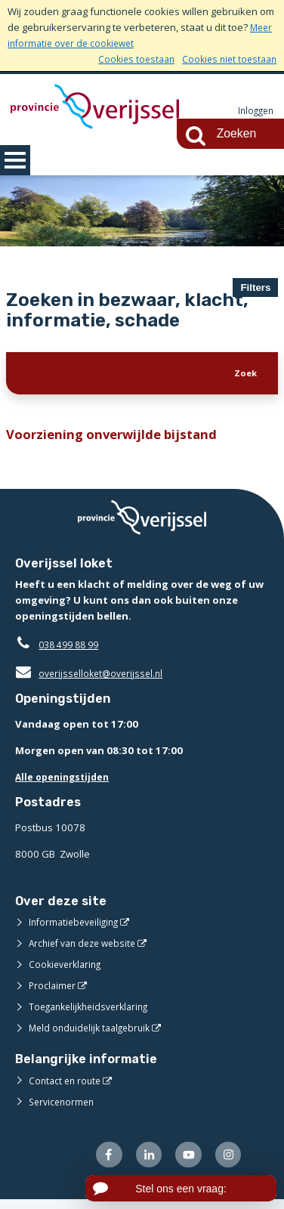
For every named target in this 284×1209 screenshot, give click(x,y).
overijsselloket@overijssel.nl (92, 680)
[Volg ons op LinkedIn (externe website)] (141, 1162)
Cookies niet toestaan (226, 59)
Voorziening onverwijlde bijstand (116, 440)
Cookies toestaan (128, 59)
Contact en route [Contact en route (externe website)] (67, 1086)
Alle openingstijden (65, 783)
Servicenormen (64, 1108)
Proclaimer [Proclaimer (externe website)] (53, 992)
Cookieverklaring (67, 971)
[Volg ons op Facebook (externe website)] (98, 1162)
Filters (255, 287)
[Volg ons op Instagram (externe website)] (227, 1162)
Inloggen (253, 111)
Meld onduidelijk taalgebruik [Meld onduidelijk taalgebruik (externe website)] (94, 1034)
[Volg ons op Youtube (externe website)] (184, 1162)
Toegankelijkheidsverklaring (94, 1013)
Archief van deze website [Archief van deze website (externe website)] (87, 950)
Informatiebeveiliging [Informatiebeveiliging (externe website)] (77, 928)
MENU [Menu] (15, 160)
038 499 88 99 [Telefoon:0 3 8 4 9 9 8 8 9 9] (72, 651)
